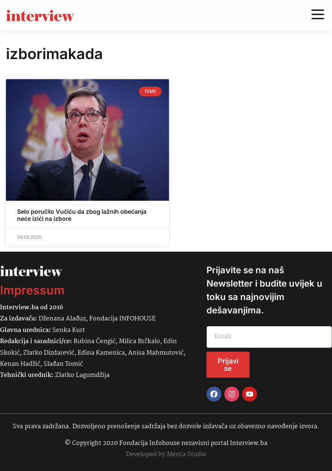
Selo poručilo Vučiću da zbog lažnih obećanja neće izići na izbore (81, 215)
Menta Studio (186, 454)
